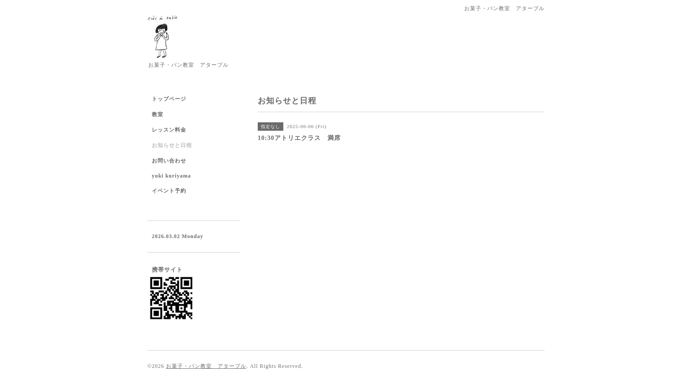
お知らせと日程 (172, 145)
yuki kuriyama (171, 176)
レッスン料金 (169, 130)
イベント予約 (169, 191)
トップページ (169, 99)
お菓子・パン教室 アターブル (206, 366)
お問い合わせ (169, 161)
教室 (157, 114)
